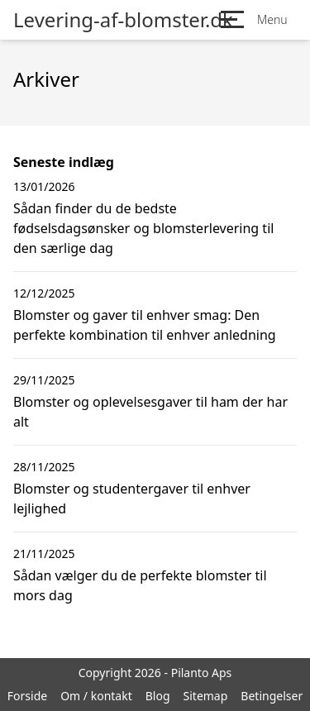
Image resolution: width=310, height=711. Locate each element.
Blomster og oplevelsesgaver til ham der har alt (150, 412)
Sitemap (206, 696)
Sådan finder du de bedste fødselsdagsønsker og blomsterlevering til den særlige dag (143, 228)
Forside (27, 696)
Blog (157, 696)
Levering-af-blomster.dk (123, 20)
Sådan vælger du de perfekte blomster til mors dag (140, 585)
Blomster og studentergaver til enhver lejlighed (131, 499)
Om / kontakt (96, 696)
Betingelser (272, 696)
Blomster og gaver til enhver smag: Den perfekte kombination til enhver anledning (144, 325)
